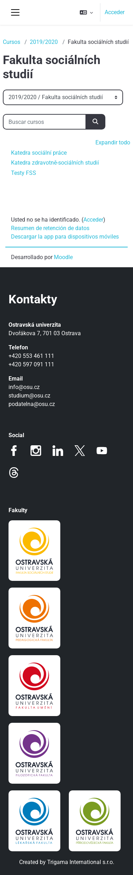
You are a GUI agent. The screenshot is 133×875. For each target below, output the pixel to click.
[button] (86, 12)
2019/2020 (44, 42)
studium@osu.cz (29, 395)
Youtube (101, 450)
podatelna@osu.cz (32, 404)
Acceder (114, 12)
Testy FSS (23, 173)
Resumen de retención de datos (50, 228)
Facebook (14, 450)
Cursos (11, 42)
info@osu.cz (24, 387)
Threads (14, 472)
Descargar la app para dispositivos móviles (65, 236)
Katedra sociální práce (39, 152)
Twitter (79, 450)
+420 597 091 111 (31, 364)
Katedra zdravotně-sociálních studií (55, 162)
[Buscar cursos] (44, 122)
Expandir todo (112, 142)
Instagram (36, 450)
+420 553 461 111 (31, 356)
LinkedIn (57, 450)
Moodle (63, 257)
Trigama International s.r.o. (80, 862)
